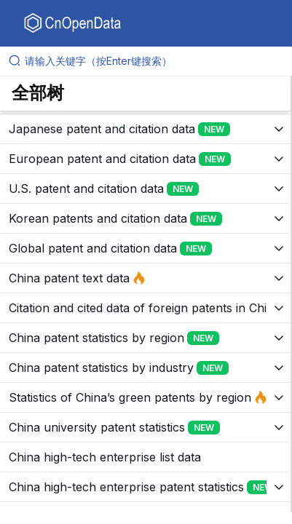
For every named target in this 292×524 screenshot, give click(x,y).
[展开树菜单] (145, 128)
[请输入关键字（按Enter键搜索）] (151, 61)
